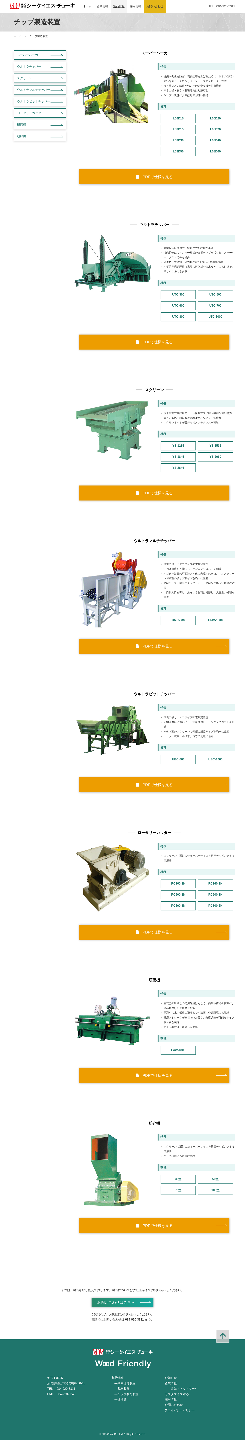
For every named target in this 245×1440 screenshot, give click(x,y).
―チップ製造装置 (124, 1394)
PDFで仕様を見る (154, 177)
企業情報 (102, 6)
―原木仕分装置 (123, 1383)
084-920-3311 (134, 1319)
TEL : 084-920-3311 (221, 6)
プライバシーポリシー (180, 1410)
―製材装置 (120, 1388)
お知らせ (171, 1377)
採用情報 (135, 6)
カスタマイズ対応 (177, 1394)
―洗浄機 (118, 1399)
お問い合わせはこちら (116, 1302)
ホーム (87, 6)
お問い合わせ (154, 6)
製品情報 (119, 6)
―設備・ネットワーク (181, 1388)
